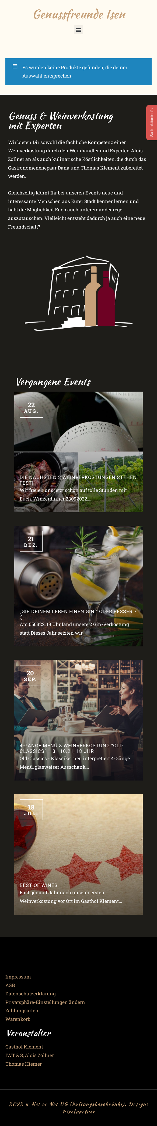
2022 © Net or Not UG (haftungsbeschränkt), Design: (78, 1104)
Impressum (18, 977)
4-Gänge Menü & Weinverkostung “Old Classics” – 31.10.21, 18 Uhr (71, 748)
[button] (78, 29)
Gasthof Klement (24, 1047)
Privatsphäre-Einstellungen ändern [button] (45, 1002)
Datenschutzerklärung (30, 994)
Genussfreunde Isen (78, 14)
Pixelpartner (78, 1111)
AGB (10, 985)
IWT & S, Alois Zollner (29, 1055)
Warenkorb (17, 1019)
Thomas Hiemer (23, 1064)
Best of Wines (39, 885)
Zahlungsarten (22, 1010)
